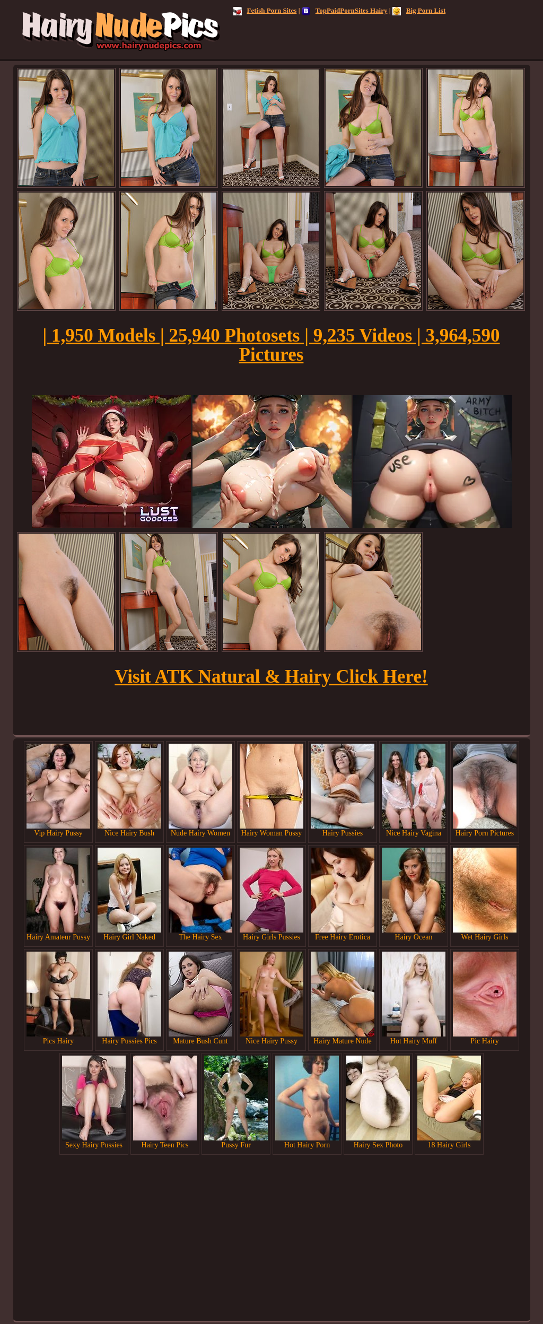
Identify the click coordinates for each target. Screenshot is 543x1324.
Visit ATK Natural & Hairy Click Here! (271, 676)
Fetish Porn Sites (265, 10)
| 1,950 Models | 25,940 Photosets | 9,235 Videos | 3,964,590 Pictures (271, 345)
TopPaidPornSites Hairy (345, 10)
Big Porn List (418, 10)
